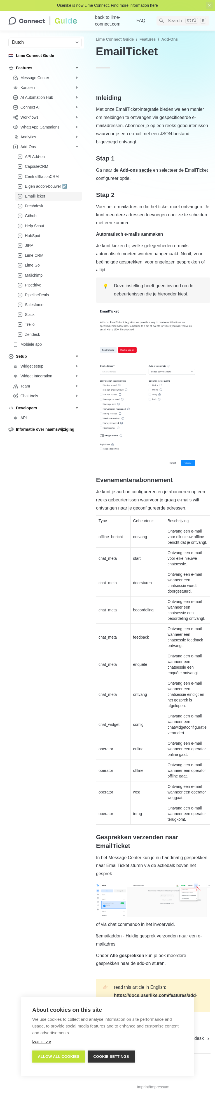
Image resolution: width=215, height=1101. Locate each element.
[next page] (197, 1038)
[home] (47, 20)
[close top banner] (209, 5)
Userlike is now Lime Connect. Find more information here (107, 5)
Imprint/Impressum (153, 1087)
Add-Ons (169, 39)
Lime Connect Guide (115, 39)
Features (147, 39)
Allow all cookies (58, 1057)
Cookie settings (111, 1057)
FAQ (140, 20)
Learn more (41, 1042)
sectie (145, 170)
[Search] (182, 21)
